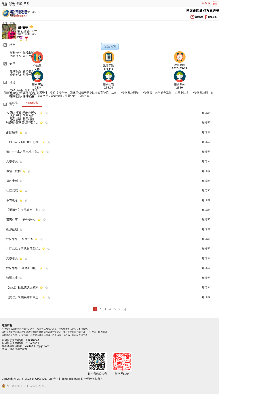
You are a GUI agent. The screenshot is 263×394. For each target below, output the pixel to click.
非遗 (34, 90)
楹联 (13, 34)
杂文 (34, 31)
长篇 (12, 4)
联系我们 (15, 121)
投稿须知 (28, 118)
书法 (13, 90)
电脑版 (206, 3)
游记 (34, 12)
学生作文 (15, 37)
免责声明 (15, 115)
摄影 (27, 90)
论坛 (12, 82)
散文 (27, 12)
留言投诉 (28, 121)
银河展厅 (15, 93)
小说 (13, 12)
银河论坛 (28, 56)
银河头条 (15, 71)
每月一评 (28, 74)
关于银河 (15, 112)
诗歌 (20, 34)
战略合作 (15, 56)
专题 (12, 63)
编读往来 (28, 96)
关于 (12, 104)
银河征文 (28, 71)
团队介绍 (28, 112)
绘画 (20, 90)
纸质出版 (28, 52)
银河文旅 (15, 96)
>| (125, 309)
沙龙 (33, 93)
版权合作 (15, 52)
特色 (12, 45)
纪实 (20, 12)
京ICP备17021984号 (44, 378)
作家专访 (15, 74)
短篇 (12, 23)
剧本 (13, 15)
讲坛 (25, 93)
